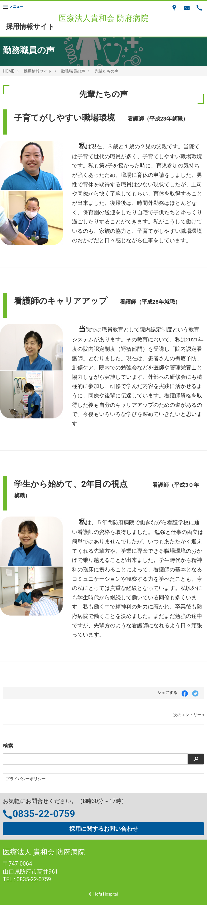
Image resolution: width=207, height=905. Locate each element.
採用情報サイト (38, 71)
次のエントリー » (188, 714)
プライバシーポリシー (26, 778)
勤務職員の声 (73, 71)
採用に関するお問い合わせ (103, 828)
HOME (8, 71)
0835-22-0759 (44, 813)
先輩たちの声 (106, 71)
